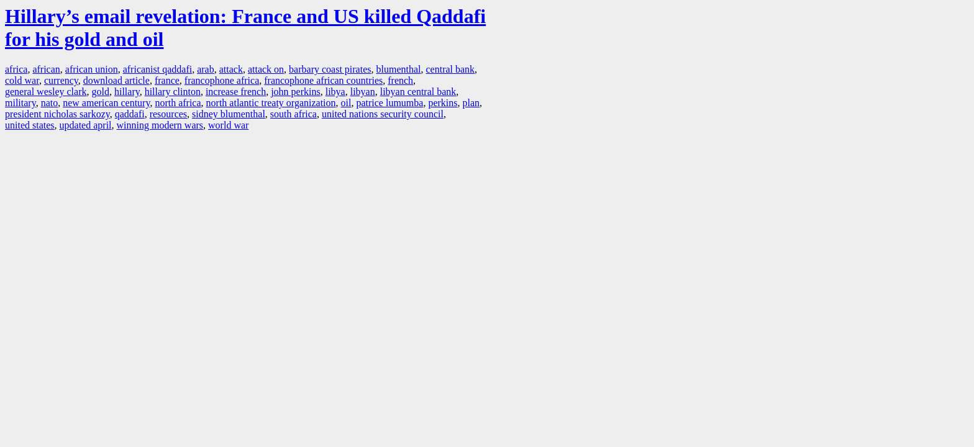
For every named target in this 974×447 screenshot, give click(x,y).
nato (49, 102)
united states (30, 125)
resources (168, 114)
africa (16, 69)
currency (61, 80)
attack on (266, 69)
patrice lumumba (389, 102)
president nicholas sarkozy (57, 114)
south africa (293, 114)
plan (471, 102)
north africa (178, 102)
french (400, 80)
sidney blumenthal (228, 114)
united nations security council (383, 114)
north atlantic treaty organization (271, 102)
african (46, 69)
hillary (127, 91)
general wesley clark (45, 91)
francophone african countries (323, 80)
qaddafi (130, 114)
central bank (450, 69)
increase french (236, 91)
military (20, 102)
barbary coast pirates (330, 69)
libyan (362, 91)
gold (100, 91)
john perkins (296, 91)
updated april (86, 125)
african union (91, 69)
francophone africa (221, 80)
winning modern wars (160, 125)
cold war (22, 80)
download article (116, 80)
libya (335, 91)
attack (231, 69)
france (167, 80)
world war (228, 125)
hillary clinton (173, 91)
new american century (106, 102)
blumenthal (398, 69)
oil (346, 102)
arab (205, 69)
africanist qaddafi (158, 69)
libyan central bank (418, 91)
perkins (442, 102)
